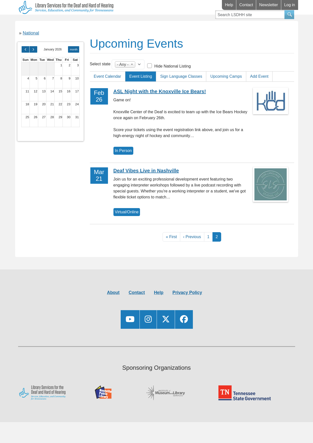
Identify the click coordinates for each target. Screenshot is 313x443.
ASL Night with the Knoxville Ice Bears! (159, 106)
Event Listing (140, 91)
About (113, 307)
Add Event (259, 91)
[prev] (25, 64)
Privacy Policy (187, 307)
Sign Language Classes (181, 91)
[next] (33, 64)
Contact (246, 5)
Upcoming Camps (226, 91)
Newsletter (268, 5)
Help (229, 5)
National (31, 47)
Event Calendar (107, 91)
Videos (147, 22)
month (73, 64)
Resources (69, 22)
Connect (111, 22)
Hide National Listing (172, 81)
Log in (289, 5)
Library (30, 22)
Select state (100, 78)
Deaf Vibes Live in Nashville (146, 185)
